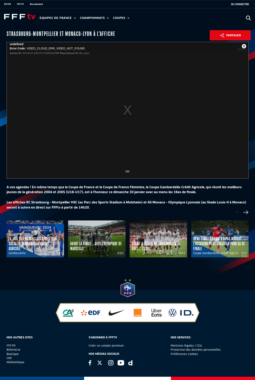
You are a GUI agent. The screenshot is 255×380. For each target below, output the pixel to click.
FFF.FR (7, 4)
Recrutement (36, 4)
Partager (233, 35)
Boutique (13, 354)
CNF (9, 358)
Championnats (94, 17)
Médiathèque (15, 362)
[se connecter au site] (240, 4)
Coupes (121, 17)
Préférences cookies (184, 354)
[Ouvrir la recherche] (248, 18)
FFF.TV (20, 4)
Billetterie (13, 349)
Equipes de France (58, 17)
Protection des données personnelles (196, 349)
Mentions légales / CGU (186, 345)
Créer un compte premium (106, 345)
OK (127, 171)
